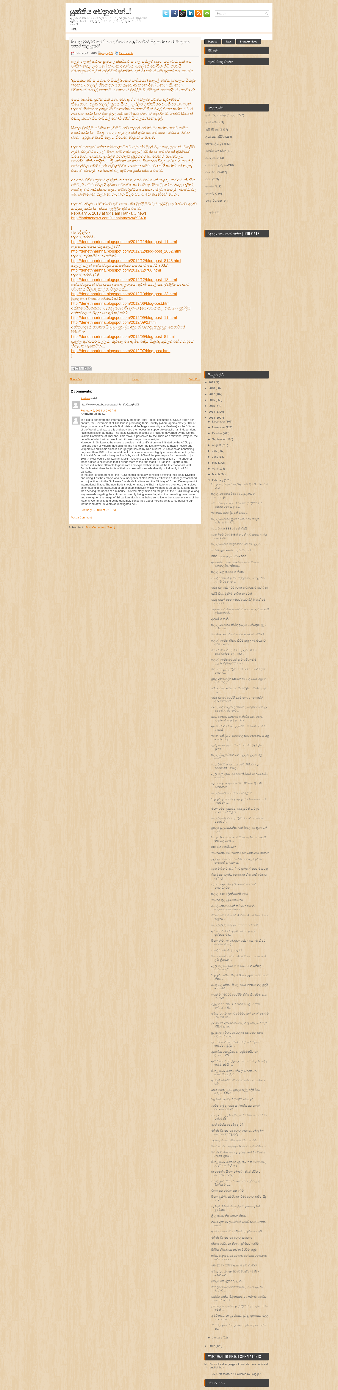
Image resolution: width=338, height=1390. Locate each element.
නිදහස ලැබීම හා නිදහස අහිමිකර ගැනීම (234, 1243)
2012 (212, 1346)
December (219, 421)
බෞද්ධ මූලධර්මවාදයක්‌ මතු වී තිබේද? (234, 1265)
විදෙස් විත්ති (212, 172)
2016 (212, 400)
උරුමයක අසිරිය (215, 136)
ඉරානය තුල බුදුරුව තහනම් (227, 900)
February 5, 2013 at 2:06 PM (98, 410)
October (217, 433)
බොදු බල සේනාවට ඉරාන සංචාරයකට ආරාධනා (239, 587)
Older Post (194, 379)
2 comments (126, 53)
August (217, 445)
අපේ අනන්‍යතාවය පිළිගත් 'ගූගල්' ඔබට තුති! (236, 1231)
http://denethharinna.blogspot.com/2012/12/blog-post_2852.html (126, 251)
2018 (212, 388)
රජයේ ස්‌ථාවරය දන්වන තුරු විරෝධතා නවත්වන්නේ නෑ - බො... (234, 652)
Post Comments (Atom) (100, 527)
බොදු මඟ (211, 158)
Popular (213, 41)
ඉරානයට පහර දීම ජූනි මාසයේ (229, 512)
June (215, 456)
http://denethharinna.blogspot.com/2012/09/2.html (113, 322)
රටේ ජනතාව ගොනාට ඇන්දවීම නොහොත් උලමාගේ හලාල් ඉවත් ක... (236, 718)
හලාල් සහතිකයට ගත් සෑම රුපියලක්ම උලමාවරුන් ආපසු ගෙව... (233, 661)
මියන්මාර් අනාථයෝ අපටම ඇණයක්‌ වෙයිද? (237, 634)
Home (74, 29)
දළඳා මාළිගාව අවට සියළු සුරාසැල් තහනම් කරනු (239, 868)
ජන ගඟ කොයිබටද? (223, 846)
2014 (212, 411)
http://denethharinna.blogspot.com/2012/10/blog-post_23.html (124, 294)
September (219, 439)
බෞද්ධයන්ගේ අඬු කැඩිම (226, 950)
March (216, 474)
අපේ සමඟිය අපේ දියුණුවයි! (227, 1124)
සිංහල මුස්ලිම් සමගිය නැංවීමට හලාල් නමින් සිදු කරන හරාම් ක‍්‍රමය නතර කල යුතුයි (130, 43)
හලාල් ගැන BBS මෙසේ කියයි (229, 528)
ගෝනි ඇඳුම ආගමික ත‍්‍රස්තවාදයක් (231, 550)
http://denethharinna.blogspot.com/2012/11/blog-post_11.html (124, 242)
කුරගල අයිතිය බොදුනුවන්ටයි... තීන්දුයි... (235, 1140)
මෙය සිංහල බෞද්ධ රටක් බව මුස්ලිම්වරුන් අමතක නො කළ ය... (236, 505)
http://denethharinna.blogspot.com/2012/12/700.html (116, 270)
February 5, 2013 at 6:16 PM (98, 510)
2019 (212, 382)
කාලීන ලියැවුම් (214, 143)
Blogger (255, 1374)
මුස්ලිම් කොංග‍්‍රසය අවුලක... (227, 1281)
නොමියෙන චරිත (215, 150)
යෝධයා (85, 398)
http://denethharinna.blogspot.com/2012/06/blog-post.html (120, 303)
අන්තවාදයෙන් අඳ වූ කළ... (221, 115)
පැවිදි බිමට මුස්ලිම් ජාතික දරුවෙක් (231, 593)
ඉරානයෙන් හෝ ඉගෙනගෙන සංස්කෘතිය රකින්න (240, 852)
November (219, 427)
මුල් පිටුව (214, 212)
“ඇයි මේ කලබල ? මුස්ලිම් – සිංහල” (232, 1099)
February (218, 480)
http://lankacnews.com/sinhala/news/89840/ (108, 218)
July (215, 450)
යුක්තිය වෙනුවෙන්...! (100, 11)
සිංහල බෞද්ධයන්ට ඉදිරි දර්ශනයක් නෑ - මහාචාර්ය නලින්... (234, 1072)
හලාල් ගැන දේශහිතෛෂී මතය (229, 893)
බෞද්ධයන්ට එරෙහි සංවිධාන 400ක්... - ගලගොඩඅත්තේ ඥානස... (234, 907)
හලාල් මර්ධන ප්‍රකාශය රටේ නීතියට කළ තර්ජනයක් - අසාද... (235, 766)
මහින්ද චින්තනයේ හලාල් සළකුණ (231, 1237)
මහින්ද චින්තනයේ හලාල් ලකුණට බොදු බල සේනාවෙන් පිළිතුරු (237, 1132)
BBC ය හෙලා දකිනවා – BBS (228, 556)
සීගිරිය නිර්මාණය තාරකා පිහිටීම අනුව (234, 1249)
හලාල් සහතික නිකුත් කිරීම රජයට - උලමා (236, 544)
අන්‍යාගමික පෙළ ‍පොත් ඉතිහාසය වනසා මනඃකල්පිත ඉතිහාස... (234, 564)
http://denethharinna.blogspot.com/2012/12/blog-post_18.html (124, 280)
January (217, 1337)
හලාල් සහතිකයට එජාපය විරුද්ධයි (231, 793)
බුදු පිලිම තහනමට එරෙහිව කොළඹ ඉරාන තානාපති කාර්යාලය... (236, 861)
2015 (212, 405)
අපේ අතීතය (212, 122)
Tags (229, 41)
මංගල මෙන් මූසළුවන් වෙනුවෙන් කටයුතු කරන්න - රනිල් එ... (235, 810)
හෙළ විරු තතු (213, 200)
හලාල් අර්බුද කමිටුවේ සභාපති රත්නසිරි (234, 925)
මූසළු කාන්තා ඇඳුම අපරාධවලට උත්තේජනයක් (239, 1146)
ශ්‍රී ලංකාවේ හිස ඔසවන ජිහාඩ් (228, 1215)
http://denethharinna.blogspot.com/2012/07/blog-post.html (120, 351)
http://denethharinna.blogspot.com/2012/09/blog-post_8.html (123, 337)
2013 (212, 417)
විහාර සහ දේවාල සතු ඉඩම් (227, 1190)
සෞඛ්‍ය (209, 186)
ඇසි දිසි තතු (212, 129)
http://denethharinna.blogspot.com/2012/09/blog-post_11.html (124, 318)
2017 (212, 394)
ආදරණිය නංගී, (220, 618)
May (215, 462)
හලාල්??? (107, 53)
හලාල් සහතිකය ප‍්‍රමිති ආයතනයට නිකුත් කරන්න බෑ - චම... (235, 520)
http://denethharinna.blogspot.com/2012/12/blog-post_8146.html (126, 261)
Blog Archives (248, 41)
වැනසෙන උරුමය (216, 165)
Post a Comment (81, 517)
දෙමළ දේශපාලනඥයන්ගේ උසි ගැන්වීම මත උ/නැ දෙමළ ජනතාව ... (239, 708)
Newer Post (76, 379)
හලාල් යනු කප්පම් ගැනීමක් (227, 571)
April (215, 468)
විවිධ (208, 179)
